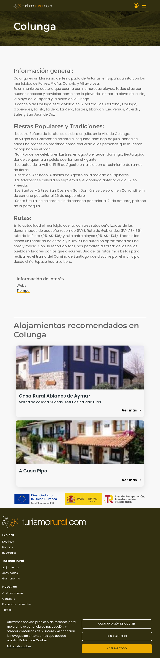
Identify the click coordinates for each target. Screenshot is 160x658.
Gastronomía (11, 578)
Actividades (10, 573)
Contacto (8, 599)
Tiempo (23, 290)
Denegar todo (117, 636)
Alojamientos (11, 567)
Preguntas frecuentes (17, 604)
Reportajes (9, 553)
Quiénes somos (12, 593)
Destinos (8, 542)
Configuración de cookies (117, 624)
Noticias (7, 547)
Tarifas (6, 610)
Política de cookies (19, 646)
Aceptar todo (117, 648)
